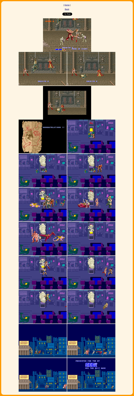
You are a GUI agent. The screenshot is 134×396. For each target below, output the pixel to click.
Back (67, 9)
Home (67, 5)
